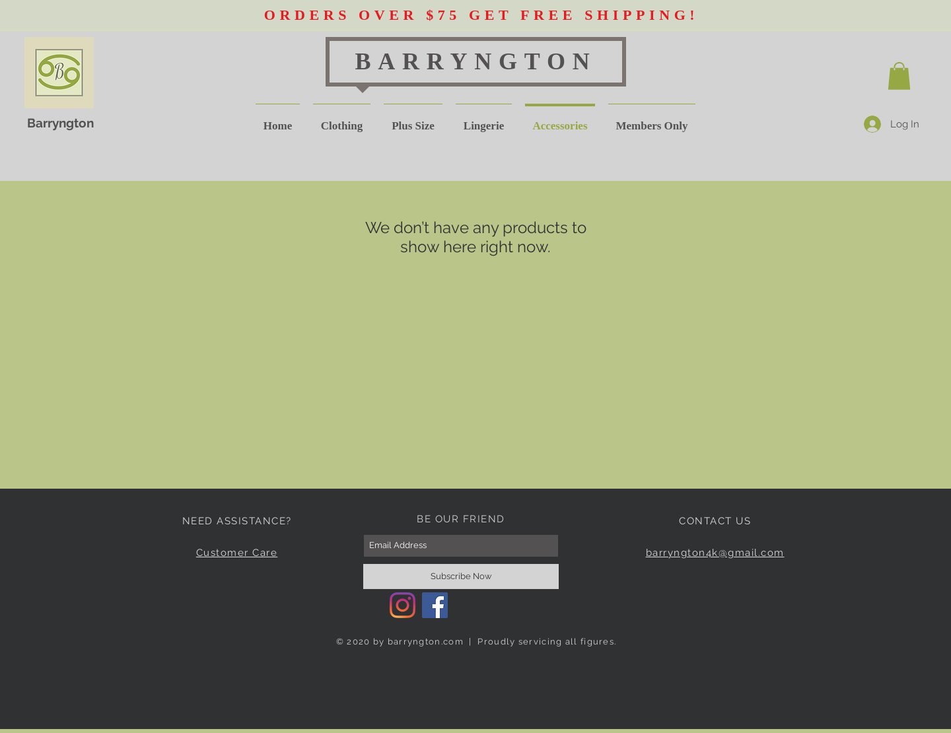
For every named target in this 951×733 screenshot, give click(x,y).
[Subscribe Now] (461, 576)
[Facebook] (435, 605)
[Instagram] (402, 605)
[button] (899, 76)
